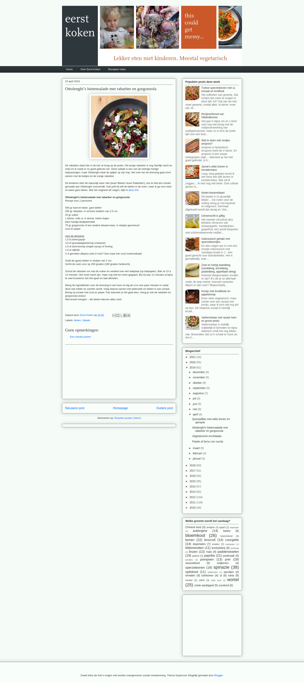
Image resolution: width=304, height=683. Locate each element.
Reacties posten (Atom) (128, 418)
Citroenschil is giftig (213, 215)
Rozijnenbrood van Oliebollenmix (212, 115)
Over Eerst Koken (90, 69)
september (199, 388)
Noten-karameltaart (213, 192)
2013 (193, 491)
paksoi (195, 556)
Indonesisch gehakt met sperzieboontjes (215, 240)
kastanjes (230, 544)
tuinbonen (207, 575)
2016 (193, 475)
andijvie (210, 527)
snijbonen (223, 563)
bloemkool (195, 535)
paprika (209, 555)
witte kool (216, 580)
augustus (199, 393)
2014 (193, 486)
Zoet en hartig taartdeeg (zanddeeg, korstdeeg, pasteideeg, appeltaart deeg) (218, 268)
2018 (193, 465)
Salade (86, 320)
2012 (193, 497)
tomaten (190, 575)
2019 (193, 367)
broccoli (209, 540)
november (199, 377)
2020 (193, 362)
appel (222, 527)
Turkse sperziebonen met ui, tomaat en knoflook (218, 89)
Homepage (120, 408)
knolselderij (218, 547)
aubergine (200, 531)
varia (231, 575)
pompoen (207, 559)
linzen (193, 552)
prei (227, 559)
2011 (193, 502)
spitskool (191, 572)
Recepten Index (117, 69)
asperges (234, 527)
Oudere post (164, 408)
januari (197, 458)
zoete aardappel (204, 585)
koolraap (235, 548)
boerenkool (226, 536)
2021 (193, 357)
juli (195, 398)
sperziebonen (195, 567)
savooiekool (192, 563)
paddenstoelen (228, 552)
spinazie (221, 567)
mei (195, 409)
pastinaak (229, 555)
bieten (77, 320)
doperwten (199, 544)
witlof (202, 580)
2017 (193, 470)
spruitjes (229, 571)
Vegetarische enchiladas (207, 436)
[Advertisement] (119, 372)
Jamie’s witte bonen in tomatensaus (214, 168)
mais (209, 551)
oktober (198, 382)
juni (195, 403)
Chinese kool (193, 527)
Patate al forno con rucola (207, 441)
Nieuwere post (75, 408)
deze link (133, 190)
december (199, 372)
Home (69, 69)
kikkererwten (194, 548)
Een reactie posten (80, 336)
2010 (193, 507)
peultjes (189, 560)
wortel (233, 579)
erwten (215, 544)
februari (198, 453)
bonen (189, 540)
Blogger (218, 675)
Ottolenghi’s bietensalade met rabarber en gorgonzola (210, 429)
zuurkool (223, 585)
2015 (193, 481)
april (196, 414)
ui (221, 575)
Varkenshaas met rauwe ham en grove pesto (219, 319)
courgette (232, 540)
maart (196, 448)
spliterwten (212, 572)
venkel (188, 580)
